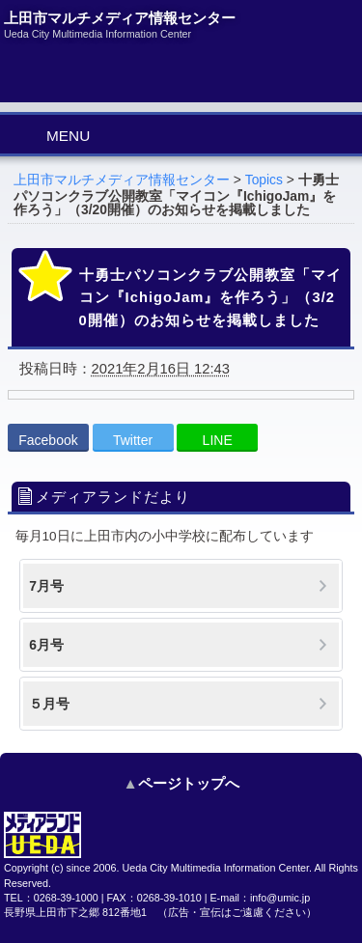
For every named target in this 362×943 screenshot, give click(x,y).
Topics (264, 179)
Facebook (47, 440)
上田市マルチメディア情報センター (122, 179)
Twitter (133, 440)
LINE (218, 440)
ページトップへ (188, 783)
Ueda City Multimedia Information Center (216, 868)
